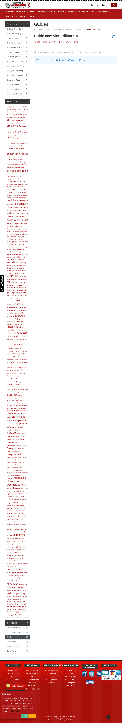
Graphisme (83, 12)
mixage (15, 367)
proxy (15, 470)
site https (17, 516)
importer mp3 (18, 313)
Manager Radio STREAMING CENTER (66, 29)
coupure (9, 195)
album (25, 114)
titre (20, 546)
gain (16, 282)
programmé (11, 467)
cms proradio (15, 169)
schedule (10, 508)
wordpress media (12, 607)
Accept (24, 716)
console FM (22, 190)
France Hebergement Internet (51, 679)
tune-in (21, 553)
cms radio (22, 170)
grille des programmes (14, 293)
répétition (10, 494)
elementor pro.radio (21, 254)
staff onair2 (11, 527)
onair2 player (11, 387)
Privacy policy (70, 676)
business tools (20, 146)
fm (26, 279)
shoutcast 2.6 (20, 511)
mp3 (19, 370)
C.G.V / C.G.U (71, 670)
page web (12, 394)
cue (25, 198)
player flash (22, 411)
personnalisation (12, 406)
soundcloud (11, 522)
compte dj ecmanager (14, 184)
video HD (10, 578)
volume (9, 588)
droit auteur (21, 213)
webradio (17, 587)
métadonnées (19, 362)
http (13, 308)
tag (25, 541)
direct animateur (12, 210)
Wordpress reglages (13, 612)
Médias (72, 12)
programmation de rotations (16, 457)
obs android (23, 379)
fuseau (12, 282)
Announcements (17, 632)
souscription (24, 522)
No (82, 60)
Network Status (17, 646)
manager (10, 345)
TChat (94, 12)
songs (13, 519)
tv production (21, 556)
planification (22, 408)
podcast (11, 432)
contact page (21, 192)
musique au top (19, 376)
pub (18, 470)
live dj (13, 333)
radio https (10, 475)
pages (20, 395)
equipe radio (11, 265)
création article (22, 195)
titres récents (15, 550)
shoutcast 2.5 (11, 511)
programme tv (20, 467)
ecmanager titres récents (15, 244)
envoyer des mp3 (21, 263)
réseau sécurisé (12, 496)
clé (8, 168)
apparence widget (17, 120)
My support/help (17, 627)
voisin (25, 584)
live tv (24, 336)
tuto (26, 553)
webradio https (12, 590)
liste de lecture (21, 330)
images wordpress (22, 310)
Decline (32, 716)
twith (13, 558)
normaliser (10, 379)
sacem (14, 502)
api (8, 119)
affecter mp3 (18, 112)
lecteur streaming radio (15, 324)
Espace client (26, 16)
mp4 (14, 373)
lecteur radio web (19, 322)
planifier (15, 411)
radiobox (17, 475)
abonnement (19, 107)
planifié (9, 411)
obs (17, 378)
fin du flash (22, 276)
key (11, 322)
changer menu (12, 159)
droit (12, 213)
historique (20, 304)
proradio (10, 470)
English (95, 5)
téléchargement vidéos (14, 544)
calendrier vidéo (12, 148)
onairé (22, 389)
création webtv (12, 198)
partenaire (18, 400)
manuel (11, 356)
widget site (17, 594)
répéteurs (21, 491)
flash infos (10, 279)
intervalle (20, 315)
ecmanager (13, 223)
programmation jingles (14, 465)
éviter (17, 271)
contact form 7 (12, 192)
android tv (10, 117)
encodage (21, 259)
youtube (19, 614)
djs (8, 213)
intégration (10, 316)
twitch (9, 558)
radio (19, 473)
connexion (12, 189)
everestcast (11, 271)
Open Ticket (17, 651)
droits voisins (14, 220)
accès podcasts (12, 109)
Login (104, 5)
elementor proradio (13, 257)
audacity (13, 135)
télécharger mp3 (12, 547)
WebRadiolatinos (51, 670)
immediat (10, 313)
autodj (10, 137)
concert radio (18, 187)
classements (22, 165)
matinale (23, 357)
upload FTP (23, 558)
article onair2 (14, 125)
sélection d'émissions (20, 508)
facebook (17, 273)
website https (21, 590)
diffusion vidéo (18, 208)
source (17, 522)
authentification (21, 135)
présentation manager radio (16, 445)
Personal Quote (13, 679)
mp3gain (10, 373)
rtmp (8, 503)
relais (18, 488)
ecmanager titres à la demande (17, 242)
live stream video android (17, 334)
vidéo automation (13, 567)
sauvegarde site (19, 506)
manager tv (11, 354)
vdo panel (17, 563)
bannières (23, 141)
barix (8, 143)
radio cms (25, 473)
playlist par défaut (13, 424)
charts (17, 162)
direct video (22, 210)
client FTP (12, 168)
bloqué (12, 146)
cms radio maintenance (15, 174)
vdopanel (24, 563)
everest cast (20, 268)
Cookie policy (14, 711)
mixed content (22, 367)
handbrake (10, 304)
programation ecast (13, 451)
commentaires (20, 181)
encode (11, 262)
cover (15, 195)
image (13, 310)
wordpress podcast (18, 609)
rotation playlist (21, 499)
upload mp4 (11, 561)
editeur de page (17, 252)
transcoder (13, 552)
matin (18, 357)
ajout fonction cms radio (15, 114)
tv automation (11, 556)
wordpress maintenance (20, 604)
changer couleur (17, 157)
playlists (16, 427)
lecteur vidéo (14, 326)
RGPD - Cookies (71, 679)
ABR (25, 107)
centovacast (21, 153)
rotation (11, 499)
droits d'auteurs (15, 216)
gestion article (11, 285)
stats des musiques (20, 529)
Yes (71, 60)
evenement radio (21, 265)
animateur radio (19, 117)
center (10, 153)
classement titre (12, 165)
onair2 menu (20, 384)
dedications (11, 204)
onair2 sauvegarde (13, 389)
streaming (10, 535)
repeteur (15, 491)
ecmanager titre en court (15, 239)
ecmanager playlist (17, 237)
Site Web (104, 12)
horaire (9, 308)
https (18, 307)
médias (9, 360)
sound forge (19, 519)
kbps (8, 322)
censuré (20, 151)
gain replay (22, 282)
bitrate (13, 143)
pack (26, 389)
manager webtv (20, 354)
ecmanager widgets (13, 247)
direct (26, 208)
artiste (17, 131)
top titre (23, 550)
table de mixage (18, 541)
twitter (17, 558)
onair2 (9, 382)
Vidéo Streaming (39, 12)
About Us (70, 673)
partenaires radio (12, 403)
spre (24, 524)
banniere (16, 141)
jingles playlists (22, 319)
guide (18, 300)
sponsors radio (18, 524)
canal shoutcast (12, 151)
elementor (10, 254)
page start (24, 392)
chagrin (9, 157)
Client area (12, 670)
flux (23, 279)
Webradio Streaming (17, 12)
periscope (22, 403)
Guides (48, 29)
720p (13, 107)
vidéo (10, 566)
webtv (10, 593)
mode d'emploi (12, 370)
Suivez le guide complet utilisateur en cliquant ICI (58, 41)
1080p (9, 107)
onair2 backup (16, 382)
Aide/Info (11, 16)
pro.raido (21, 449)
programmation (15, 454)
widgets (17, 596)
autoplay (17, 138)
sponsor (9, 524)
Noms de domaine (32, 679)
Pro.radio (12, 448)
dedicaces (24, 201)
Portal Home (38, 29)
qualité (15, 473)
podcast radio (20, 433)
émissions (14, 259)
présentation (14, 442)
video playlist (17, 578)
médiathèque (16, 360)
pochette (17, 430)
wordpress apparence (14, 599)
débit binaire (14, 200)
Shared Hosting (32, 670)
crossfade (20, 198)
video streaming (12, 582)
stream (16, 532)
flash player (18, 279)
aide (24, 112)
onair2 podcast (21, 387)
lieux (13, 330)
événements (11, 268)
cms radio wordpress (20, 179)
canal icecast (22, 148)
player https (13, 413)
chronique (23, 162)
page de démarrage (13, 392)
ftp (8, 281)
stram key (10, 532)
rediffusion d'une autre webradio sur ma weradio (16, 483)
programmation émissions (15, 462)
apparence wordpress (14, 123)
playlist (22, 420)
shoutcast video (12, 513)
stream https (23, 532)
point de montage (18, 439)
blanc (17, 143)
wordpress (23, 596)
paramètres (11, 398)
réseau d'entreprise (20, 494)
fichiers (14, 275)
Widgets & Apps (57, 12)
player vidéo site (12, 420)
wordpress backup (13, 601)
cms (17, 168)
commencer (11, 181)
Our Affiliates (51, 673)
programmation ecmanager (16, 460)
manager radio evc (21, 351)
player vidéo (18, 416)
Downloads (17, 641)
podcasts (12, 436)
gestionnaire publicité (19, 290)
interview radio (12, 319)
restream (21, 496)
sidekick (20, 513)
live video (10, 339)
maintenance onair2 (17, 342)
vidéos (21, 584)
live (9, 332)
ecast (25, 220)
